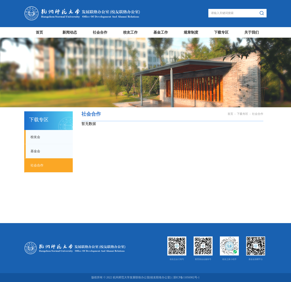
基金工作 (160, 32)
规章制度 (191, 32)
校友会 (35, 137)
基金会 (35, 151)
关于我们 (251, 32)
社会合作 (100, 32)
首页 (39, 32)
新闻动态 (69, 32)
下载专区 (221, 32)
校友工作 (130, 32)
